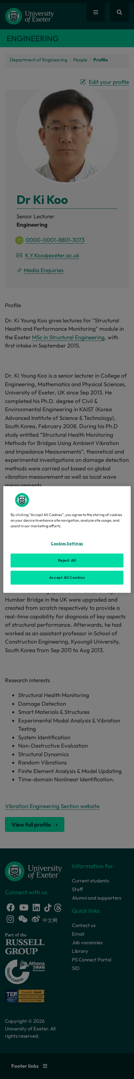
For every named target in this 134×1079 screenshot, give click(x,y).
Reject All (67, 560)
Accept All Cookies (67, 577)
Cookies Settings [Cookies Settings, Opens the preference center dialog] (67, 543)
